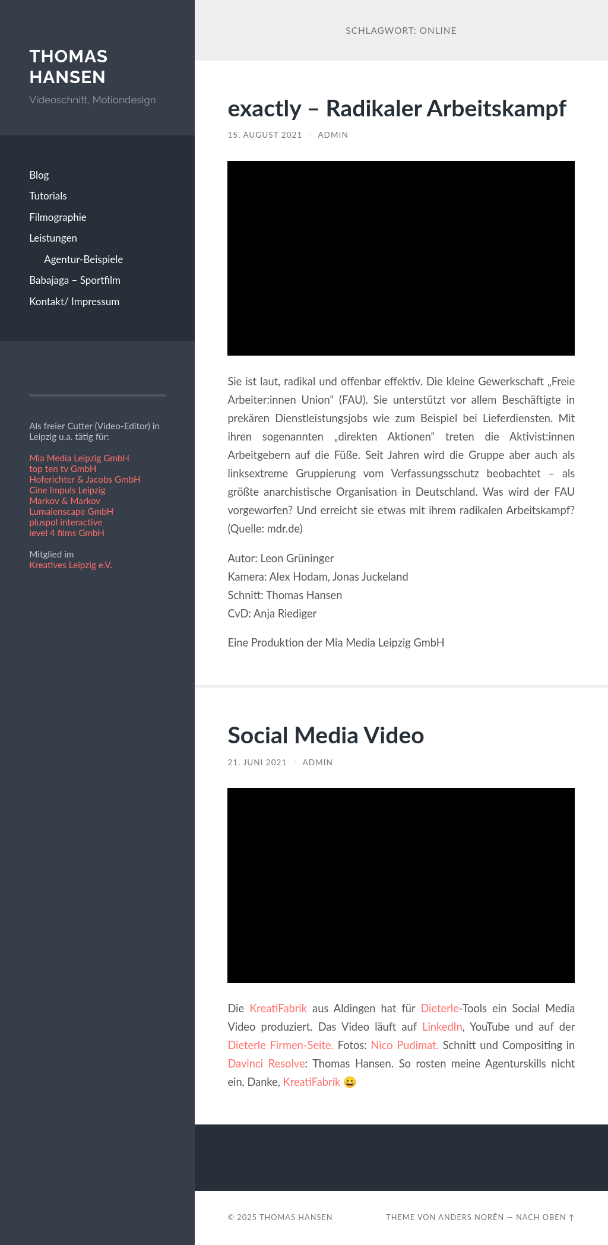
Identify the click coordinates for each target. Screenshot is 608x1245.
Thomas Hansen (68, 67)
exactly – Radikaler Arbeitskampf (396, 107)
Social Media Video (325, 734)
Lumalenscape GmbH (71, 511)
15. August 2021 (264, 135)
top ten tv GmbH (62, 468)
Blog (39, 175)
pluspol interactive (65, 522)
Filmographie (58, 217)
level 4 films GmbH (66, 532)
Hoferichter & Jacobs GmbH (85, 479)
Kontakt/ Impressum (74, 301)
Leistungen (53, 238)
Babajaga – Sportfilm (75, 280)
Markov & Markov (64, 500)
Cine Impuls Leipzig (67, 489)
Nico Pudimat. (405, 1044)
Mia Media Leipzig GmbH (79, 457)
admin (333, 135)
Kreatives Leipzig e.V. (70, 564)
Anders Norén (471, 1217)
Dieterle (439, 1008)
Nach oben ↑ (545, 1217)
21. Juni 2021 (257, 762)
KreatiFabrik (278, 1008)
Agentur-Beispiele (83, 259)
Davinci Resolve (266, 1063)
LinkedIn (442, 1026)
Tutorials (48, 195)
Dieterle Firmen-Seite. (280, 1044)
